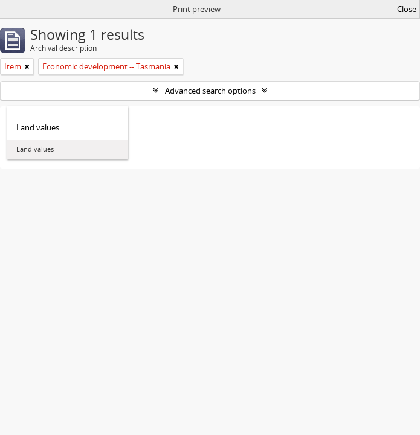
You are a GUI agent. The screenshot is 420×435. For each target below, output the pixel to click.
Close (406, 9)
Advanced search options (210, 90)
